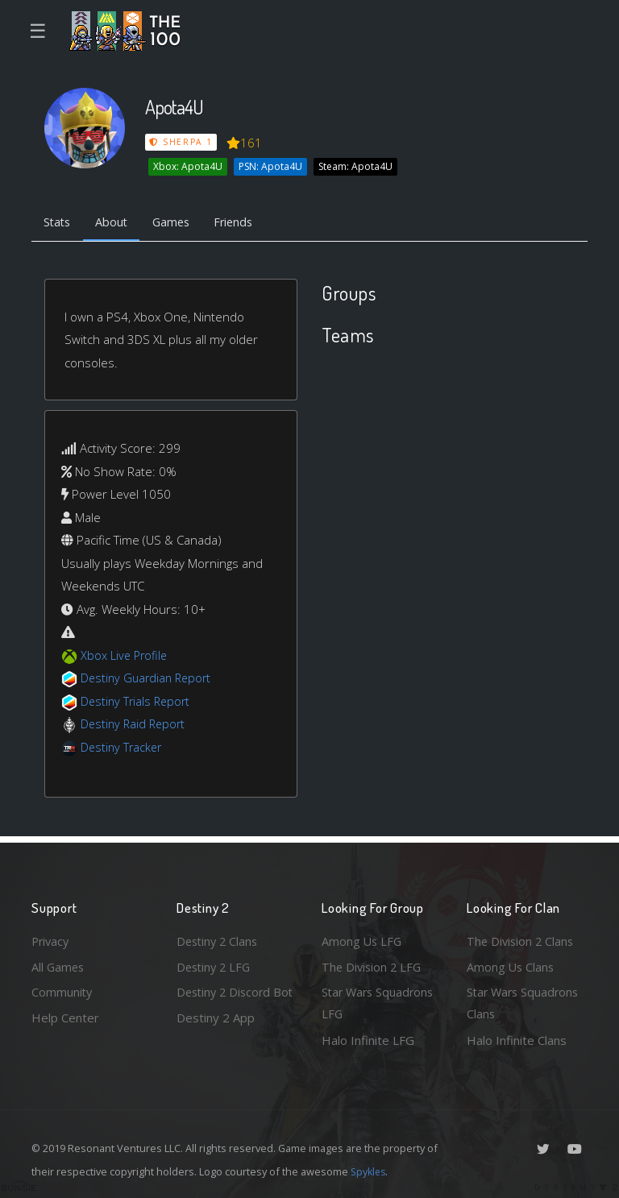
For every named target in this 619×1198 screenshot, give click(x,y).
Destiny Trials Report (137, 702)
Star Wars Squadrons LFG (380, 1002)
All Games (58, 964)
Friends (243, 222)
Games (177, 222)
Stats (58, 222)
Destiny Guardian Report (149, 679)
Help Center (65, 1017)
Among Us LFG (363, 939)
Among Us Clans (511, 964)
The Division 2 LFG (373, 964)
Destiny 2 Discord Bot (226, 1002)
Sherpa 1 (181, 141)
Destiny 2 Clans (219, 939)
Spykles (369, 1171)
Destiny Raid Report (135, 725)
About (115, 222)
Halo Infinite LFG (368, 1040)
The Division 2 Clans (522, 939)
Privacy (51, 939)
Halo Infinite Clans (517, 1040)
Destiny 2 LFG (216, 964)
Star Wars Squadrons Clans (525, 1002)
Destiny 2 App (216, 1040)
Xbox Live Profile (125, 657)
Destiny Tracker (123, 748)
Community (62, 991)
